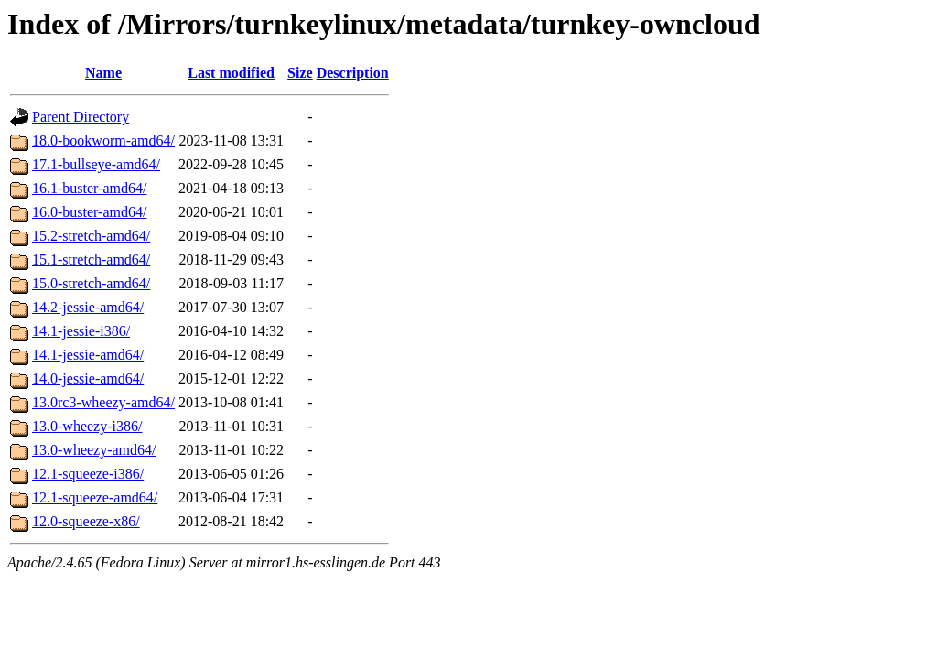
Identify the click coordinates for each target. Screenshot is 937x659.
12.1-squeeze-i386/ (88, 473)
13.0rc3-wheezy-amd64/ (103, 402)
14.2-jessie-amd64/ (88, 307)
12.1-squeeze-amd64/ (94, 497)
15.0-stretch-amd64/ (91, 283)
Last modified (231, 73)
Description (353, 73)
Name (103, 73)
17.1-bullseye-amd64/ (96, 164)
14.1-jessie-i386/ (81, 331)
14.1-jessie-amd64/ (88, 354)
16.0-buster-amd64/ (89, 212)
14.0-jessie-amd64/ (88, 378)
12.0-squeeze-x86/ (86, 521)
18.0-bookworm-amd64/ (103, 140)
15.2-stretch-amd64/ (91, 235)
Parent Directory (80, 116)
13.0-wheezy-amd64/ (94, 450)
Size (300, 73)
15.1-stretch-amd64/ (91, 259)
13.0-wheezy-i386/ (87, 426)
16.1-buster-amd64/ (89, 188)
